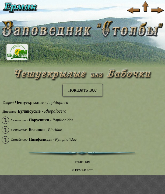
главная (82, 161)
